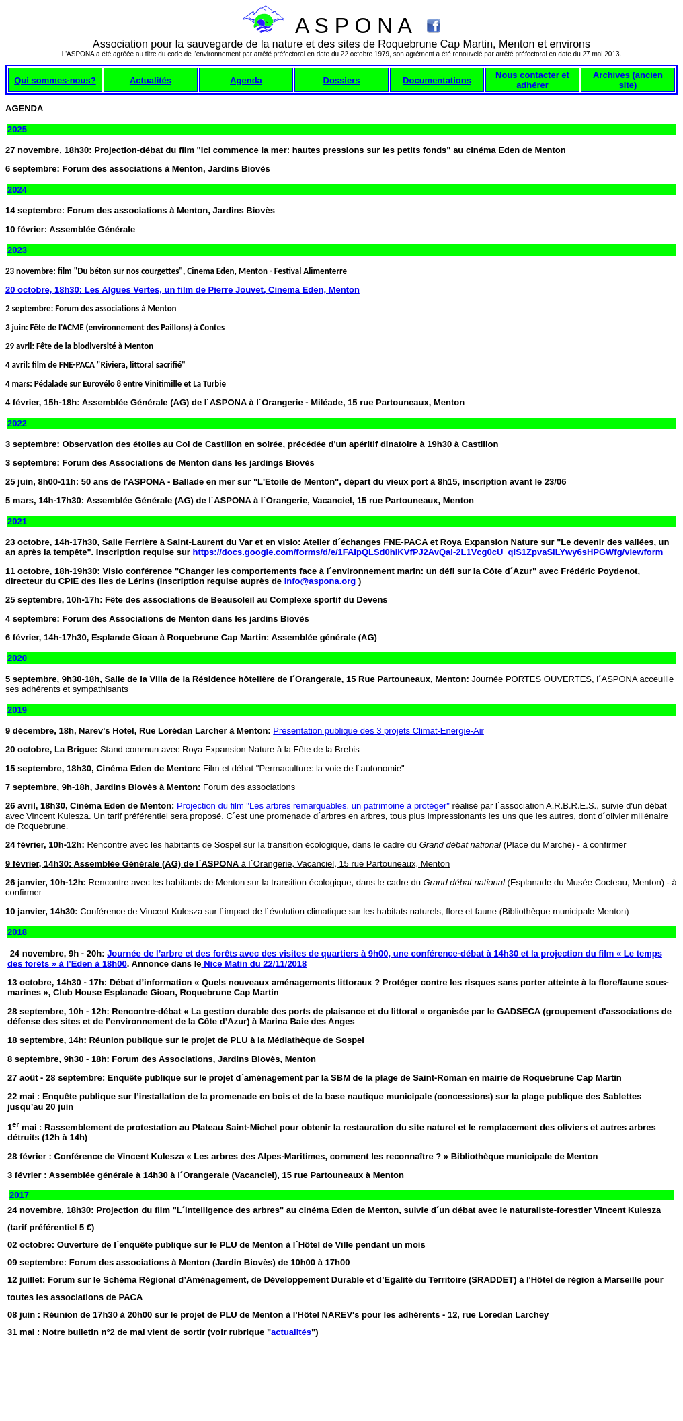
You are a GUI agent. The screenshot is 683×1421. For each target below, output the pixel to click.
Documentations (437, 80)
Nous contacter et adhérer (532, 80)
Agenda (246, 80)
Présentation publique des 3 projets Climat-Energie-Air (378, 731)
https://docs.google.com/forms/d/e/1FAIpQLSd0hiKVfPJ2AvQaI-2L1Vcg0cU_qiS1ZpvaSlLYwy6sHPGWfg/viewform (428, 552)
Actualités (150, 80)
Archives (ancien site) (628, 80)
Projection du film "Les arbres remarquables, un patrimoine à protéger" (313, 806)
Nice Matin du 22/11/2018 (254, 964)
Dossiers (341, 80)
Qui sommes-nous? (54, 80)
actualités (291, 1332)
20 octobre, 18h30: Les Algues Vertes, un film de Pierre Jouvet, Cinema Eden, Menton (182, 290)
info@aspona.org (320, 581)
